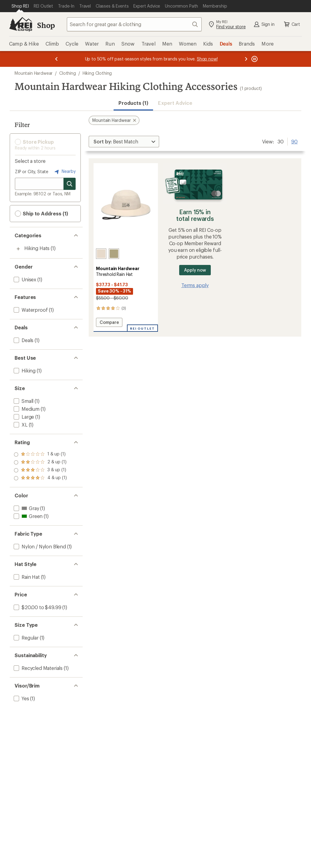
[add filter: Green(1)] (27, 516)
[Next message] (246, 58)
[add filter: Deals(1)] (22, 340)
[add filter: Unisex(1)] (24, 279)
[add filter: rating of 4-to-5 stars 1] (40, 454)
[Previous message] (56, 58)
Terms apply (195, 285)
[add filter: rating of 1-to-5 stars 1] (40, 478)
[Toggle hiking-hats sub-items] (18, 248)
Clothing (67, 73)
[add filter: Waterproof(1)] (30, 310)
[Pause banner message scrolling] (254, 58)
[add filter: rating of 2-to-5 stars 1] (40, 470)
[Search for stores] (69, 184)
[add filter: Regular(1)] (25, 637)
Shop (46, 25)
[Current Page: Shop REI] (20, 6)
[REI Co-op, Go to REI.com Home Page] (20, 24)
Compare (110, 323)
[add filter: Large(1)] (23, 417)
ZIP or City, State (31, 171)
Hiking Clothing (97, 73)
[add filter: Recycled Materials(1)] (37, 668)
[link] (126, 206)
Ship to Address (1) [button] (41, 214)
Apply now (195, 270)
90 (294, 141)
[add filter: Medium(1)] (25, 409)
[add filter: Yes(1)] (20, 698)
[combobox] (134, 24)
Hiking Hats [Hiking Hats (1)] (37, 248)
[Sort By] (124, 141)
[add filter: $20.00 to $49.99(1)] (36, 607)
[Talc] (101, 254)
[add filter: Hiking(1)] (24, 370)
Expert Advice (175, 103)
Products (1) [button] (133, 103)
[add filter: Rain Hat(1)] (26, 577)
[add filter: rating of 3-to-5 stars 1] (40, 462)
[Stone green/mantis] (114, 254)
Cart (291, 24)
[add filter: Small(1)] (22, 401)
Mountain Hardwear (34, 73)
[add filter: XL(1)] (20, 424)
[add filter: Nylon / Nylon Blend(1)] (39, 546)
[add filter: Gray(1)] (25, 508)
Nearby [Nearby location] (64, 171)
